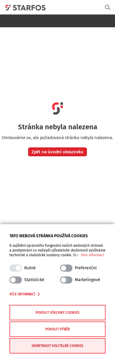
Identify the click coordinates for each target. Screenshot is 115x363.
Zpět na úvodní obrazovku (57, 152)
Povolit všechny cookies (57, 313)
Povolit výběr (57, 329)
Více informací (92, 255)
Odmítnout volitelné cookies (57, 346)
